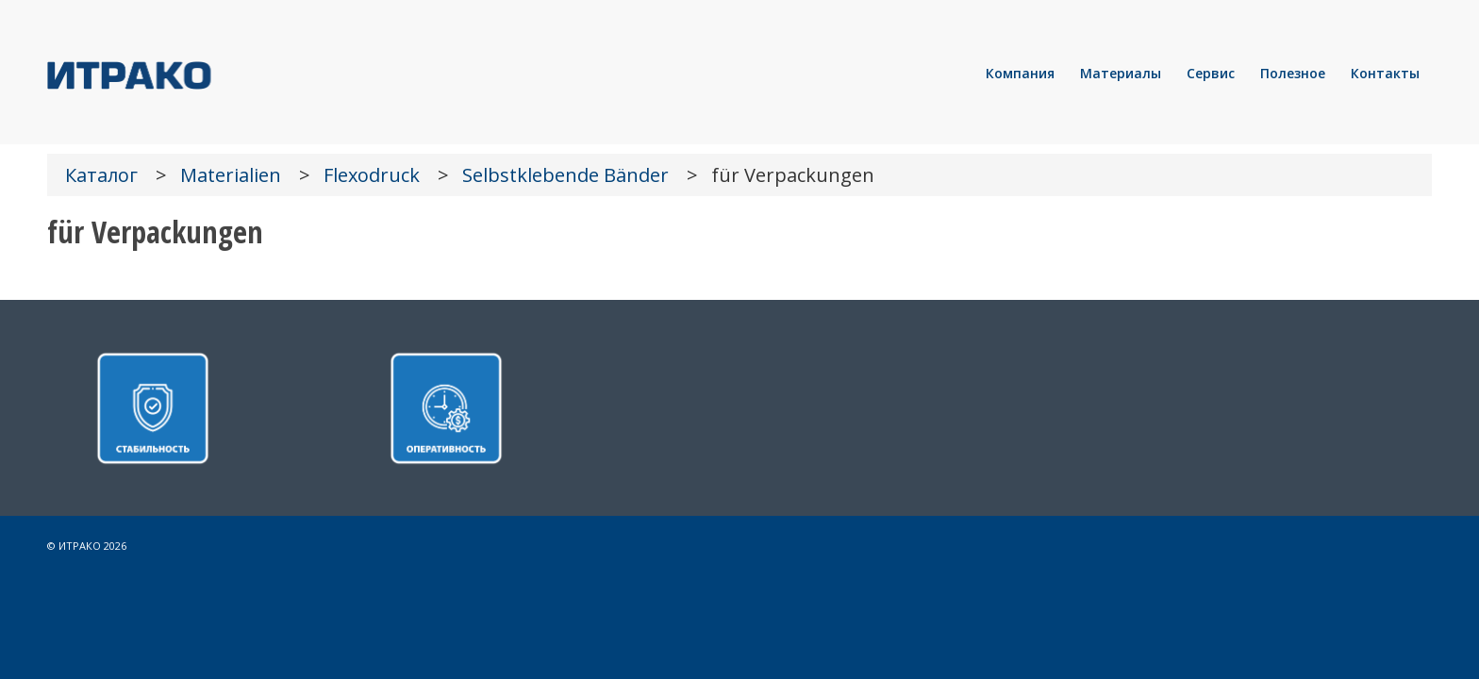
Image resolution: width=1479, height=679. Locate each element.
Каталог (101, 175)
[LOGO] (193, 73)
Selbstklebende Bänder (565, 175)
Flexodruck (372, 175)
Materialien (230, 175)
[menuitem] (1020, 73)
